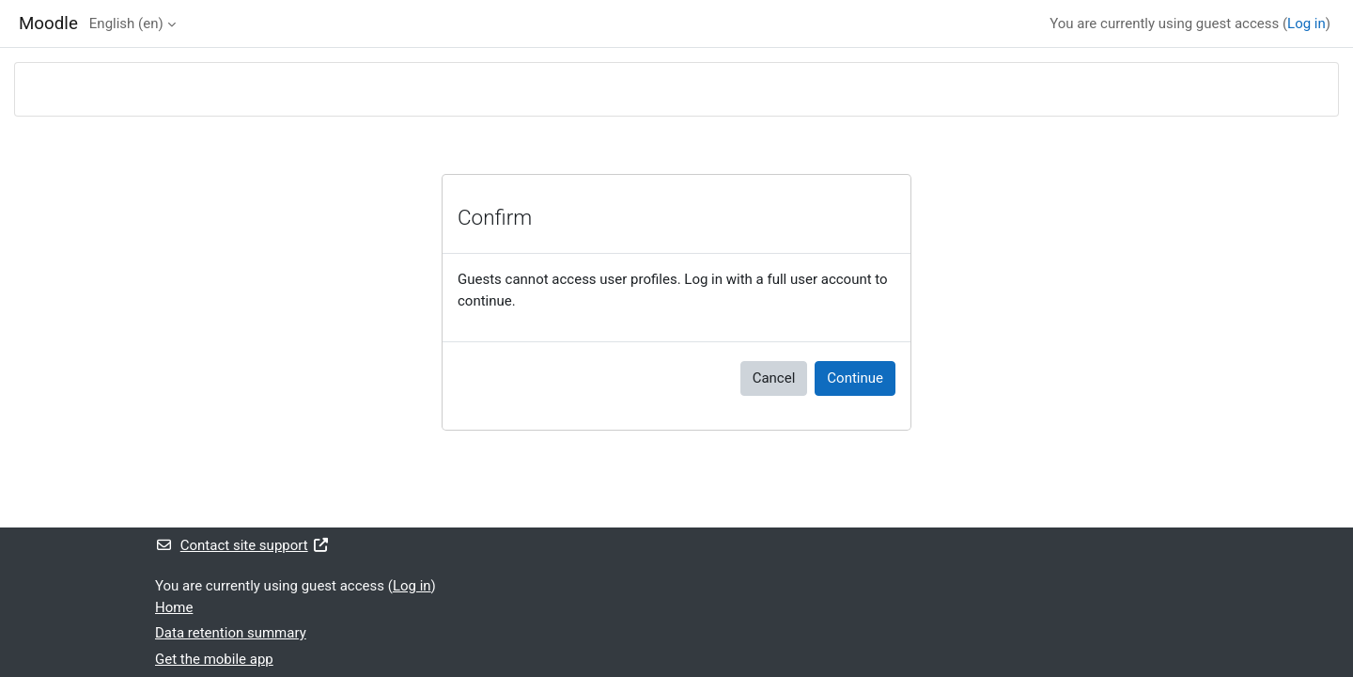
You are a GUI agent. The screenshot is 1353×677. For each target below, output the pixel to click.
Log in (1306, 23)
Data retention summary (230, 632)
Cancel (774, 378)
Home (174, 607)
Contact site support (242, 545)
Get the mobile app (214, 659)
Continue (855, 378)
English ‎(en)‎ (126, 23)
